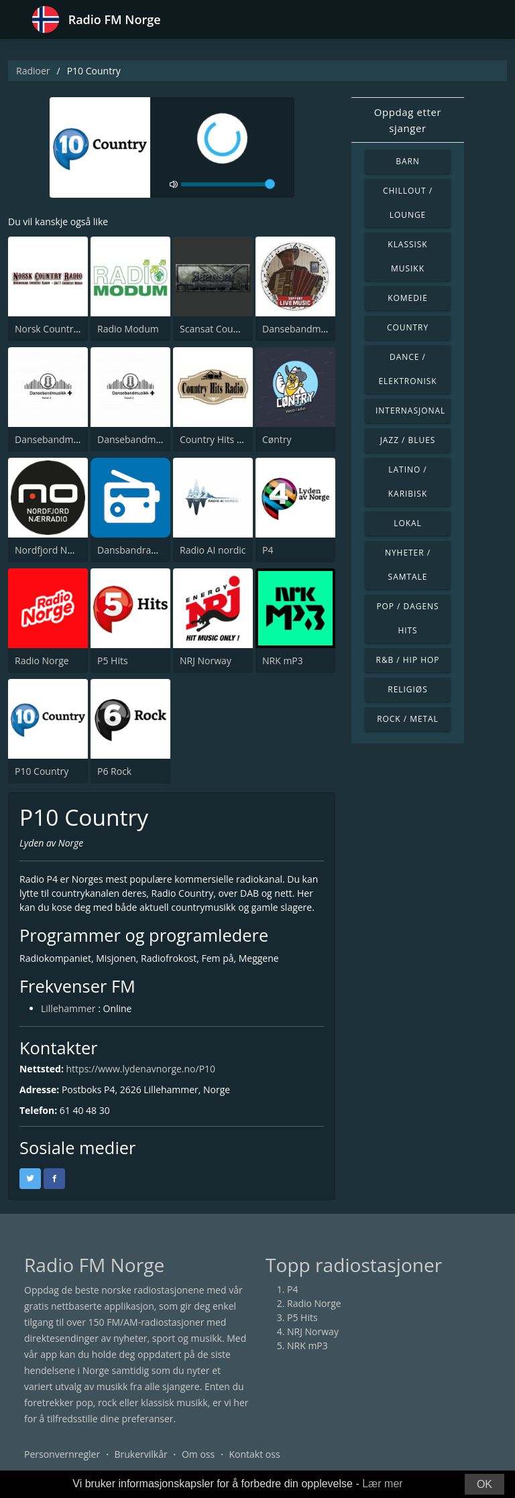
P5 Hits (112, 660)
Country (407, 327)
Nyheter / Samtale (408, 564)
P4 (267, 550)
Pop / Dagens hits (407, 618)
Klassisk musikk (407, 256)
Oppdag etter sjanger (407, 120)
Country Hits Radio (221, 439)
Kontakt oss (254, 1454)
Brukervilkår (140, 1454)
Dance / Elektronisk (407, 369)
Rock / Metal (408, 719)
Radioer (33, 70)
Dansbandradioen (136, 550)
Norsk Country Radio (60, 328)
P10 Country (41, 771)
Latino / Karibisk (407, 481)
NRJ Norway (205, 660)
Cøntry (277, 439)
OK (484, 1484)
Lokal (408, 523)
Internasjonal (410, 410)
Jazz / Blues (408, 440)
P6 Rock (114, 771)
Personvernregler (62, 1454)
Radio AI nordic (213, 550)
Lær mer (382, 1483)
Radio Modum (128, 328)
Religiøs (407, 689)
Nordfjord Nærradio (58, 550)
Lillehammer (68, 1008)
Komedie (408, 298)
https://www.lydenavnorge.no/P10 (141, 1068)
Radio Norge (42, 660)
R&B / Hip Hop (408, 660)
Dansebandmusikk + (141, 439)
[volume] (228, 184)
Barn (408, 161)
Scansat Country (215, 328)
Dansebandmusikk (302, 328)
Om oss (198, 1454)
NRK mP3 (282, 660)
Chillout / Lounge (408, 203)
